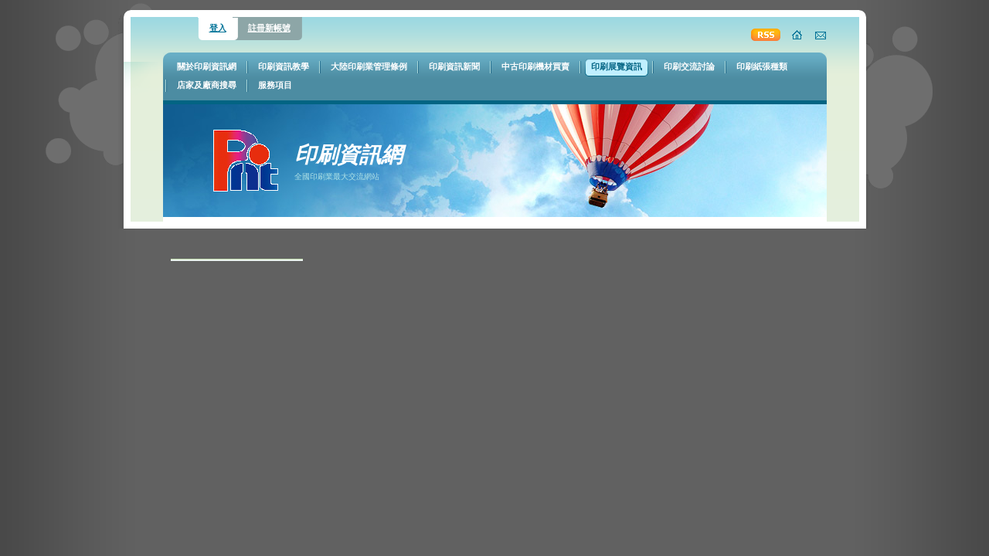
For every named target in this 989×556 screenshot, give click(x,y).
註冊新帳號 (269, 27)
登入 (217, 27)
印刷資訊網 (348, 155)
